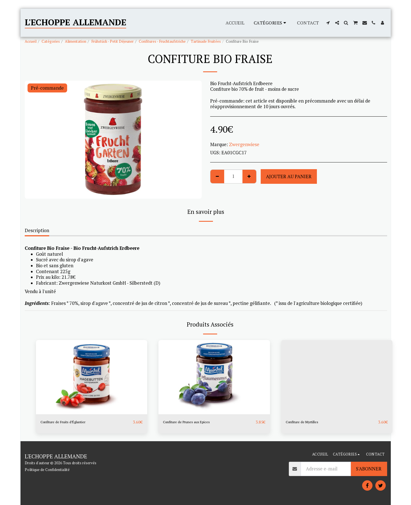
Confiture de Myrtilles (309, 422)
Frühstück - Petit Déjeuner (112, 41)
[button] (328, 23)
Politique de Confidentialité (47, 469)
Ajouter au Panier (289, 176)
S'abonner (369, 469)
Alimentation (75, 41)
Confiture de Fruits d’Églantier (72, 422)
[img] (91, 377)
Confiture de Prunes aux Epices (195, 422)
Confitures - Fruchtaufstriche (162, 41)
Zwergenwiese (244, 144)
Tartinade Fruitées (206, 41)
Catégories (51, 41)
